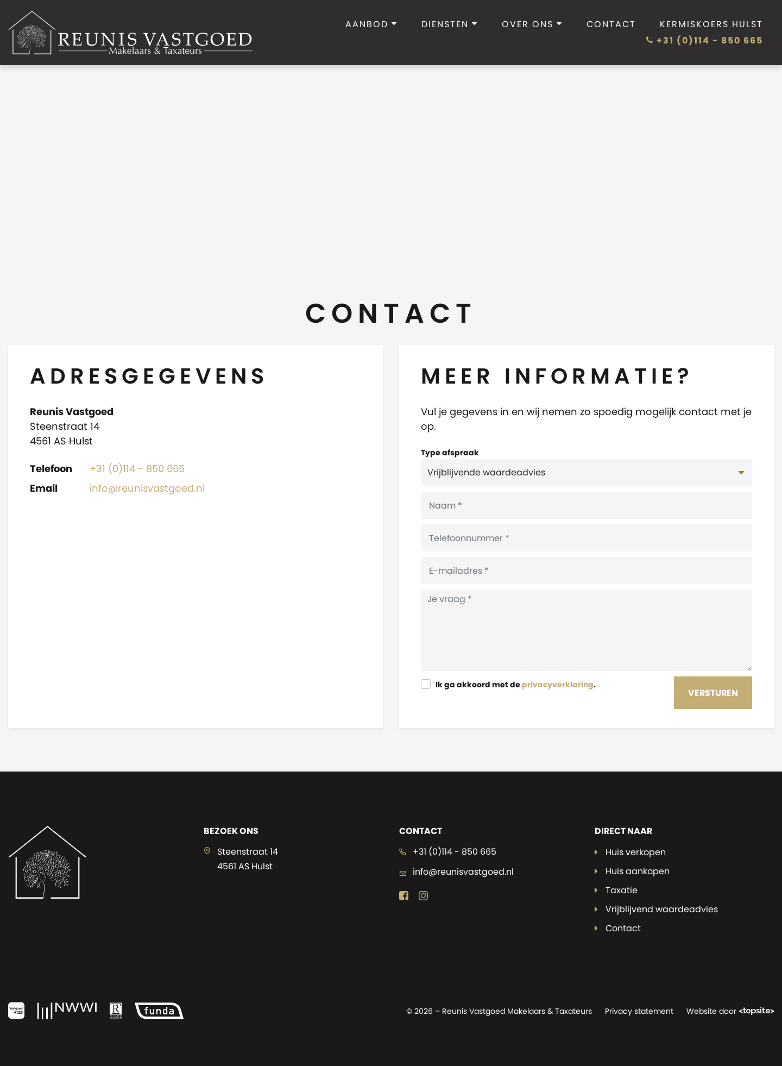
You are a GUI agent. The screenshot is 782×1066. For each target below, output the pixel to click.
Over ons (532, 24)
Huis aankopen (638, 871)
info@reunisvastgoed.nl (147, 488)
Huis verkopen (636, 852)
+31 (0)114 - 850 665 (704, 40)
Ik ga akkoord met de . (516, 684)
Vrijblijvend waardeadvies (662, 909)
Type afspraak (450, 452)
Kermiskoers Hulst (711, 24)
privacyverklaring (558, 684)
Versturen (713, 693)
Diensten (449, 24)
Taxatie (622, 890)
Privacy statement (639, 1011)
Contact (611, 24)
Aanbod (371, 24)
